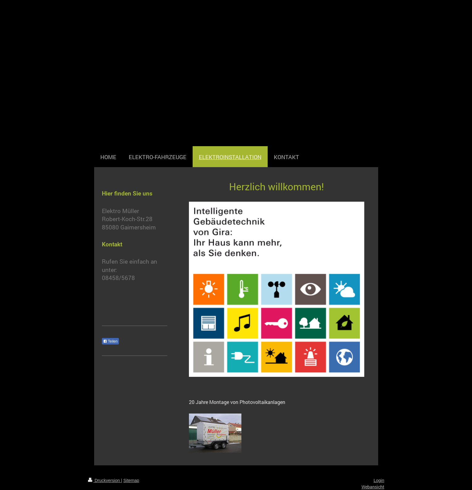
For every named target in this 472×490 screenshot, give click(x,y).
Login (379, 480)
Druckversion (104, 480)
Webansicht (372, 487)
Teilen (110, 341)
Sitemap (131, 480)
